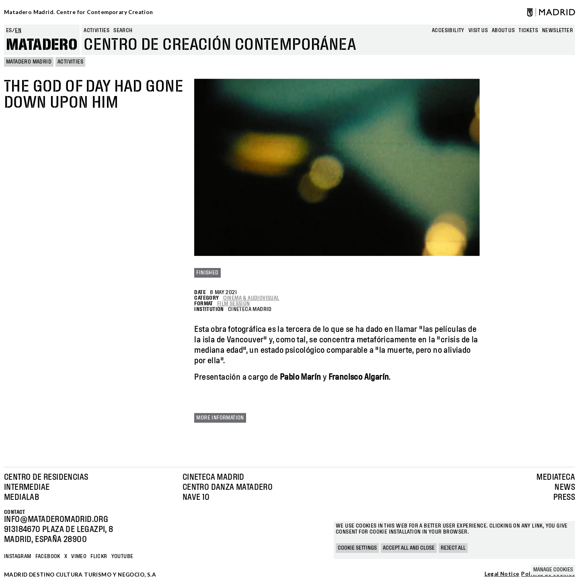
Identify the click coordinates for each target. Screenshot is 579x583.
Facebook (47, 556)
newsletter (557, 30)
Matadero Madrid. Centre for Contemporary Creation (78, 12)
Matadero (42, 45)
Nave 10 (196, 497)
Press (564, 497)
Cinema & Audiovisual (251, 298)
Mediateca (555, 477)
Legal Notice (502, 574)
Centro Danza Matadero (228, 487)
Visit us (478, 30)
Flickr (98, 556)
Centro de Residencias (46, 477)
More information (220, 418)
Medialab (21, 497)
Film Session (233, 304)
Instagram (17, 556)
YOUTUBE (122, 556)
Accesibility (448, 30)
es (9, 30)
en (18, 30)
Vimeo (78, 556)
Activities (96, 30)
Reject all (453, 548)
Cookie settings (357, 548)
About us (503, 30)
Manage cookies (553, 570)
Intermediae (26, 487)
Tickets (528, 30)
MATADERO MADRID (28, 62)
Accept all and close (409, 548)
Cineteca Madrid (213, 477)
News (564, 487)
